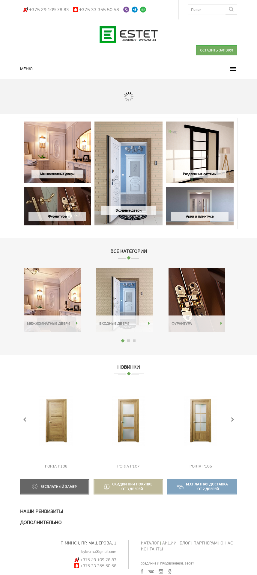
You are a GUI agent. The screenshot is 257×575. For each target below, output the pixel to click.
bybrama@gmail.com (98, 552)
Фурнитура (182, 323)
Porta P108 (56, 466)
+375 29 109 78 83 (49, 9)
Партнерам (205, 543)
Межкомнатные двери (48, 323)
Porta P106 (201, 466)
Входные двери (114, 323)
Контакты (152, 549)
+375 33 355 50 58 (99, 9)
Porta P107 (128, 466)
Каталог (150, 543)
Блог (185, 543)
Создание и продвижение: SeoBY (167, 563)
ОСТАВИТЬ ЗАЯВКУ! (216, 50)
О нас (226, 543)
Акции (169, 543)
